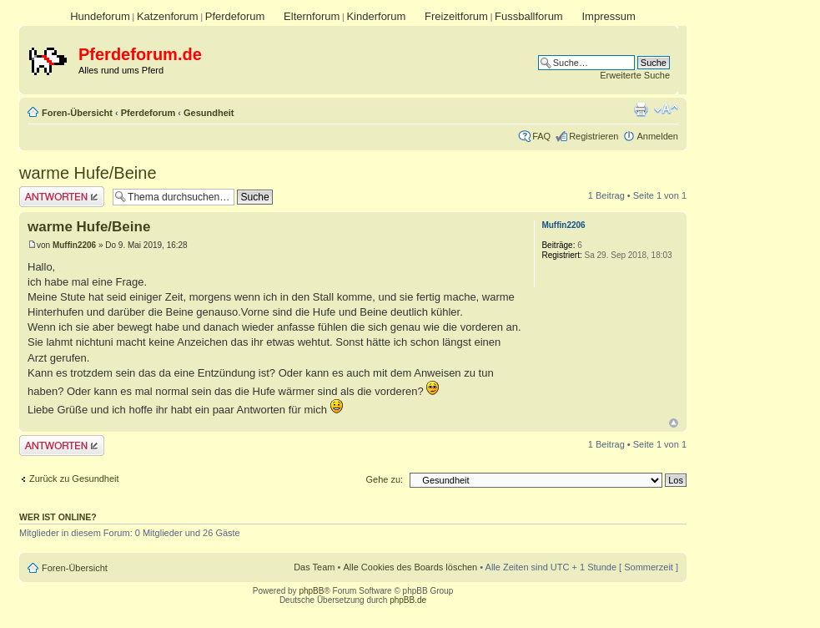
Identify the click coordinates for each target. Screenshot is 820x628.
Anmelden (657, 136)
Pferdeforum (235, 16)
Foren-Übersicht (77, 113)
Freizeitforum (456, 16)
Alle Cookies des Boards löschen (410, 567)
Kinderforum (375, 16)
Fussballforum (529, 16)
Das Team (314, 567)
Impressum (608, 16)
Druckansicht (640, 109)
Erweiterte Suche (635, 75)
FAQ (541, 136)
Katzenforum (168, 16)
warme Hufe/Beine (88, 173)
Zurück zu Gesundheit (74, 479)
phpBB (311, 590)
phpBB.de (408, 600)
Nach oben (673, 423)
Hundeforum (100, 16)
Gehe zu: (384, 479)
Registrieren (593, 136)
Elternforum (312, 16)
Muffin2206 (74, 245)
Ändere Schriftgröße (666, 109)
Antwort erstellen (61, 196)
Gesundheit (209, 113)
